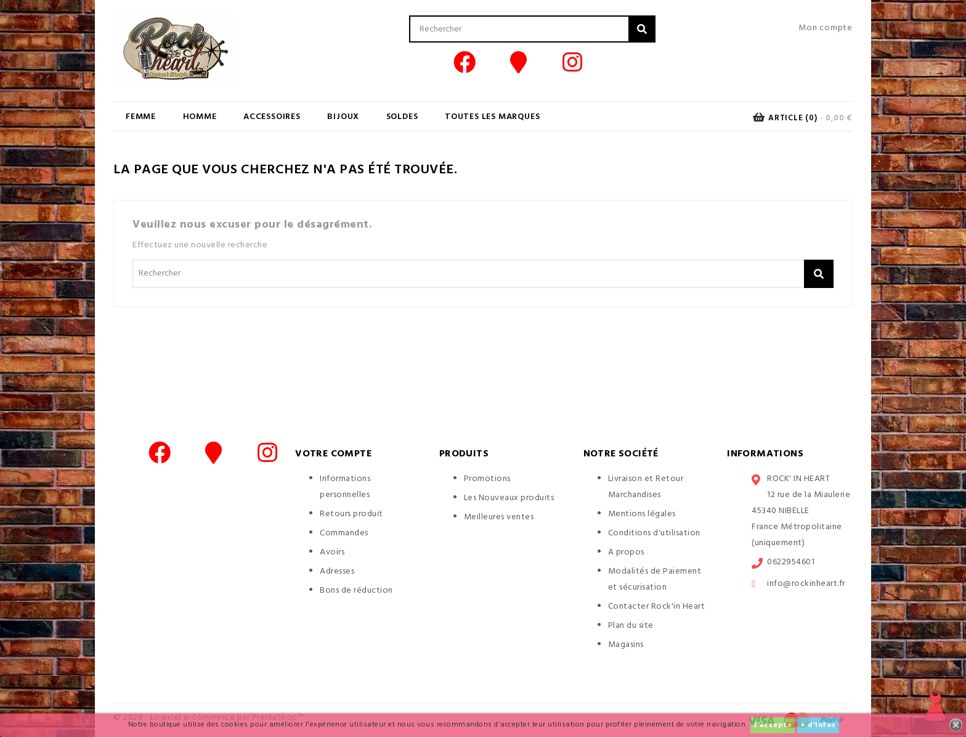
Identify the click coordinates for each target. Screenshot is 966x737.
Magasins (626, 645)
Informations (765, 454)
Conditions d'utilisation (654, 533)
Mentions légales (642, 514)
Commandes (344, 533)
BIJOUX (343, 117)
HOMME (200, 117)
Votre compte (333, 454)
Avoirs (332, 552)
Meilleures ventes (499, 517)
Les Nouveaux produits (509, 498)
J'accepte (772, 725)
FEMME (141, 117)
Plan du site (631, 626)
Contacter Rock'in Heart (656, 606)
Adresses (337, 571)
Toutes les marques (492, 117)
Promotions (487, 479)
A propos (626, 552)
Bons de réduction (356, 590)
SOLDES (402, 117)
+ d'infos (818, 725)
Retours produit (351, 514)
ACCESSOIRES (272, 117)
